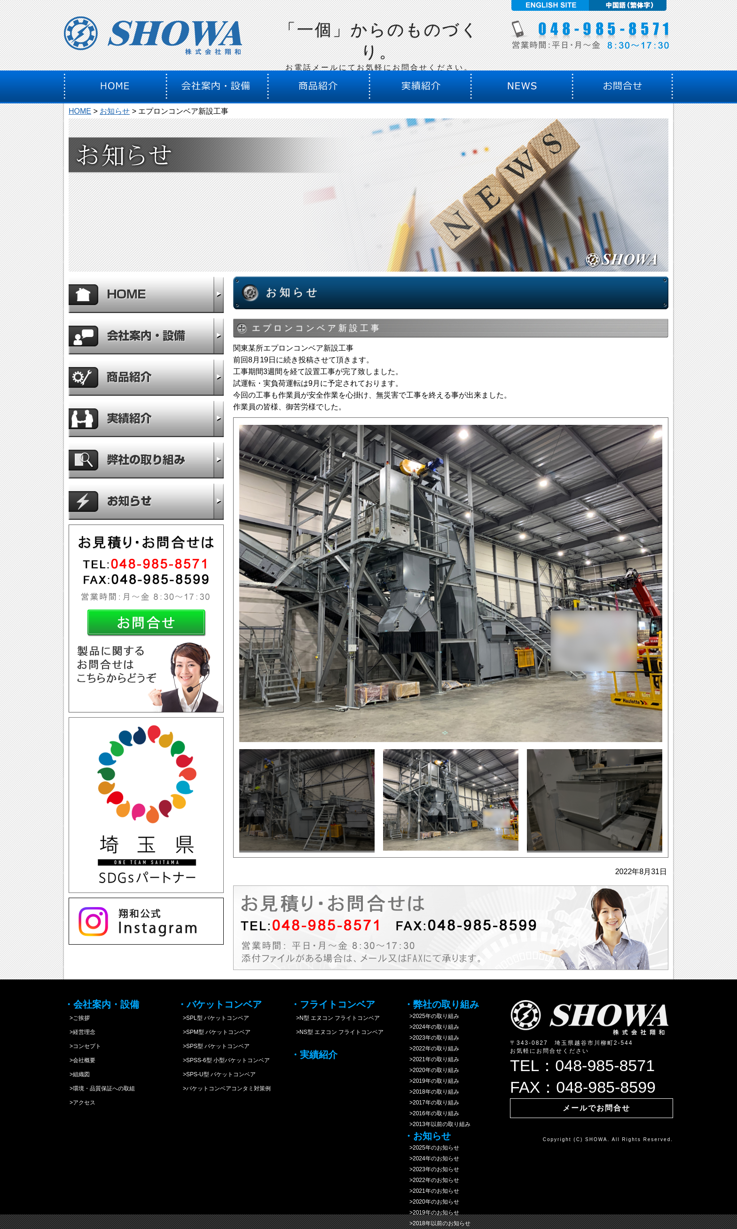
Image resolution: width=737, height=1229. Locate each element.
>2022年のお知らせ (431, 1180)
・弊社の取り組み (441, 1004)
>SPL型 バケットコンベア (213, 1018)
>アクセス (79, 1102)
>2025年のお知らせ (431, 1147)
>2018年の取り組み (431, 1091)
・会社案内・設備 (101, 1004)
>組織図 (77, 1074)
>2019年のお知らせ (431, 1212)
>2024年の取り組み (431, 1027)
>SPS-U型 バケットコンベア (216, 1074)
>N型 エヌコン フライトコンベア (335, 1018)
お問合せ (146, 618)
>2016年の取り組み (431, 1113)
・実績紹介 (313, 1054)
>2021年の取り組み (431, 1059)
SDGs (146, 805)
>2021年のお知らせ (431, 1191)
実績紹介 (146, 418)
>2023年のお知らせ (431, 1169)
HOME (80, 111)
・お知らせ (427, 1136)
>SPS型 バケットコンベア (213, 1046)
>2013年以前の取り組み (437, 1124)
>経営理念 (79, 1032)
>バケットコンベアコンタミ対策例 (224, 1088)
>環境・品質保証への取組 (99, 1088)
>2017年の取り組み (431, 1102)
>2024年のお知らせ (431, 1158)
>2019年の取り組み (431, 1081)
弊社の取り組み (146, 460)
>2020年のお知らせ (431, 1201)
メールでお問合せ (596, 1108)
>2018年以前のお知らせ (437, 1223)
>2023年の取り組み (431, 1037)
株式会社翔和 (153, 38)
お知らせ (115, 111)
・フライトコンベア (332, 1004)
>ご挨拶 (77, 1018)
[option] (450, 583)
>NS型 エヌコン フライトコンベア (337, 1032)
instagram (146, 921)
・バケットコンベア (219, 1004)
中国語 (629, 5)
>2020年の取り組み (431, 1070)
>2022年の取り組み (431, 1048)
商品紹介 (146, 377)
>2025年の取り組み (431, 1016)
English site (549, 5)
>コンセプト (82, 1046)
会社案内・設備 (146, 336)
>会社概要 (79, 1060)
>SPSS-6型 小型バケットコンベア (223, 1060)
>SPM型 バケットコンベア (214, 1032)
